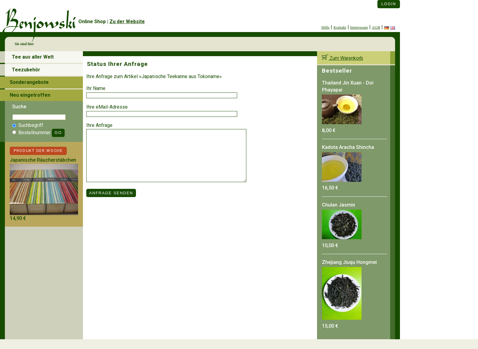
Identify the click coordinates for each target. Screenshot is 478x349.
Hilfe (325, 27)
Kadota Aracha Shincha (348, 147)
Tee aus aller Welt (33, 57)
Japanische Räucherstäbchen (43, 160)
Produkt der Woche (38, 150)
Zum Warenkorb (342, 58)
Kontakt (340, 27)
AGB (376, 27)
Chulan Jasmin (338, 205)
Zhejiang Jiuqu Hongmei (349, 262)
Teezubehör (26, 70)
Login (388, 4)
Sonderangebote (29, 82)
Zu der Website (127, 21)
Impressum (359, 27)
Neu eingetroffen (30, 95)
